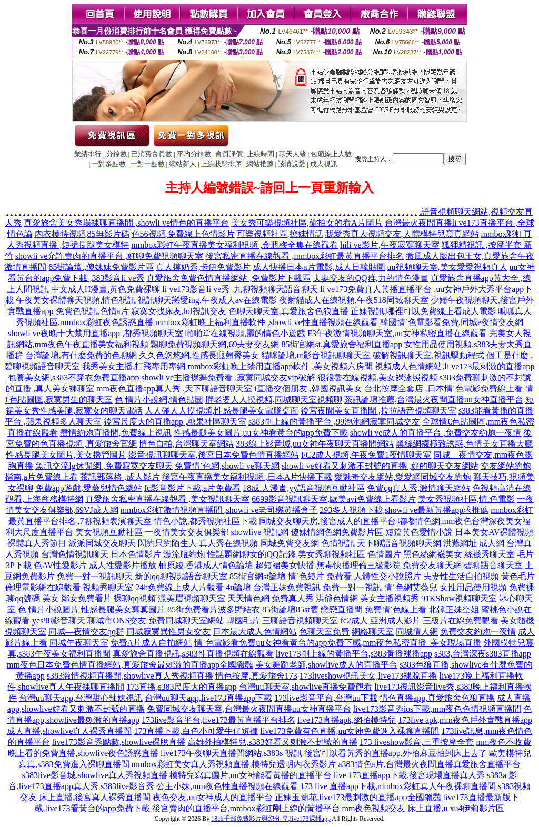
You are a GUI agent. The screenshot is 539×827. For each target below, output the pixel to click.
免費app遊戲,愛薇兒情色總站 (88, 487)
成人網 (491, 543)
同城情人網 (417, 631)
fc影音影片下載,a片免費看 (192, 487)
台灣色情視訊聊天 (74, 554)
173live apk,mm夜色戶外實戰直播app (465, 719)
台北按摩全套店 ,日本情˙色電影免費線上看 (443, 388)
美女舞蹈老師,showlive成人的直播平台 (326, 664)
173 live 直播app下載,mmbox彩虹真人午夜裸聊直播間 (398, 786)
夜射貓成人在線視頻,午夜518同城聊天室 (353, 300)
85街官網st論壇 (257, 576)
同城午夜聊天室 (78, 642)
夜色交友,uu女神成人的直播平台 (213, 797)
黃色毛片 (518, 576)
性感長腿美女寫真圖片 (123, 609)
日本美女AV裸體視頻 (494, 532)
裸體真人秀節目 (36, 543)
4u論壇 (238, 587)
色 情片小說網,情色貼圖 (159, 399)
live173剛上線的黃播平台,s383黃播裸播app (354, 653)
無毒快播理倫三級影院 (358, 565)
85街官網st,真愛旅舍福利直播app (341, 344)
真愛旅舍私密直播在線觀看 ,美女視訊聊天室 (167, 499)
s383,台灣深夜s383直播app (482, 653)
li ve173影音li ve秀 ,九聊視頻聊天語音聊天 (240, 289)
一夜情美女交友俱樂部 (187, 532)
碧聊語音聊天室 (493, 565)
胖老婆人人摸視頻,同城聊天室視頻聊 (273, 399)
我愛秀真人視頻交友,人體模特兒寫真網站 (402, 233)
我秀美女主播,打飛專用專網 (133, 366)
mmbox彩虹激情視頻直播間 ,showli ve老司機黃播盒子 (219, 510)
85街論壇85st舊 (290, 609)
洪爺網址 (460, 543)
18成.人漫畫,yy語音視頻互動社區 (304, 487)
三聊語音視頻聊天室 (300, 620)
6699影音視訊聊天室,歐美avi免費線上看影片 (334, 499)
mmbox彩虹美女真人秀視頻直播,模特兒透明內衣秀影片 (234, 764)
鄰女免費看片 (86, 598)
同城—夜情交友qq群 (86, 631)
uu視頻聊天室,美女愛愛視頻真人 (447, 267)
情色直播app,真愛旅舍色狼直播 (437, 697)
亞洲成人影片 (395, 620)
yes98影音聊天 (58, 620)
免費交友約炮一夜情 (478, 631)
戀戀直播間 (342, 609)
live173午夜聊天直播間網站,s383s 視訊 (231, 753)
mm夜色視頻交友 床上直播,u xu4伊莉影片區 (423, 808)
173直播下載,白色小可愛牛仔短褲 (196, 731)
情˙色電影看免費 (225, 642)
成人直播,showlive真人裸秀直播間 (69, 731)
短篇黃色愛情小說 (419, 532)
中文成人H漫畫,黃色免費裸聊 (106, 289)
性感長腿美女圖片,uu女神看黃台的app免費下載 (261, 432)
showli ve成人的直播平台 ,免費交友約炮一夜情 (436, 432)
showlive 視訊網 (260, 532)
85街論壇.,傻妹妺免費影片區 (101, 267)
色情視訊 (338, 543)
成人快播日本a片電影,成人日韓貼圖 (319, 267)
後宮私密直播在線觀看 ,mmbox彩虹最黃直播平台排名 (304, 255)
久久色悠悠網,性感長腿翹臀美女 (199, 355)
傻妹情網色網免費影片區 (337, 532)
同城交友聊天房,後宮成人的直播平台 (327, 521)
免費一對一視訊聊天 (95, 576)
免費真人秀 (293, 598)
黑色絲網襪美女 (432, 554)
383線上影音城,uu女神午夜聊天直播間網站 (315, 443)
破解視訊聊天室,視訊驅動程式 (428, 355)
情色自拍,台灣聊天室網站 (186, 443)
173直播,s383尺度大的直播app (181, 686)
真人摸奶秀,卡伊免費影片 (203, 267)
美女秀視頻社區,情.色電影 (466, 499)
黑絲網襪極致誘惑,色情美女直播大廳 (464, 443)
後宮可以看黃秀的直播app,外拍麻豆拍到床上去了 (395, 753)
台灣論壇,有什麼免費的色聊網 (81, 355)
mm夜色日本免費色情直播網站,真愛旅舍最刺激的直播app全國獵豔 (130, 664)
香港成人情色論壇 (219, 565)
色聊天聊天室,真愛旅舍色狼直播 (288, 311)
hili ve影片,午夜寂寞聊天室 (389, 244)
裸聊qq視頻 (135, 598)
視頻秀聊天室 (108, 587)
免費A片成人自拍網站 (152, 642)
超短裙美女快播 (284, 565)
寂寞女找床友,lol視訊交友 (178, 311)
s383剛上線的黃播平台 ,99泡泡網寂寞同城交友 (334, 421)
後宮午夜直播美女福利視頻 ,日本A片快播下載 (247, 476)
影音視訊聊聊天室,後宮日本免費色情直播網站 (213, 454)
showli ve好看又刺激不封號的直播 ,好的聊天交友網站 (380, 465)
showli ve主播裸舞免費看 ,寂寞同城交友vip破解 (228, 377)
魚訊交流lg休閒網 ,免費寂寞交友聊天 (103, 465)
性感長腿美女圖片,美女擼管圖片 (66, 454)
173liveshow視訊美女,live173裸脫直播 (368, 675)
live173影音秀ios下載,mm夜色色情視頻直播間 (437, 708)
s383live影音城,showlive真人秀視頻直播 (94, 775)
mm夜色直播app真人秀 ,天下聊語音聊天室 (174, 388)
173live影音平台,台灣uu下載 (325, 697)
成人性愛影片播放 (122, 565)
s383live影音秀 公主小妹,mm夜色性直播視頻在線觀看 (199, 786)
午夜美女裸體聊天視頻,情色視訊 (76, 300)
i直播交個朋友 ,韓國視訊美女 (308, 388)
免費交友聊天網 (432, 565)
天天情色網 (248, 598)
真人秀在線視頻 (228, 543)
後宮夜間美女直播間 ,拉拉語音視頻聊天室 (378, 410)
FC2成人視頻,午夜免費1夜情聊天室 (366, 454)
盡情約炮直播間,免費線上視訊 (116, 432)
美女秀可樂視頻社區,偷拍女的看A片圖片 (307, 222)
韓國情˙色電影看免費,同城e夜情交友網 (451, 322)
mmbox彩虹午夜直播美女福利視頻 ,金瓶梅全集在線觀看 (234, 244)
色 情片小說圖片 (48, 609)
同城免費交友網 (289, 543)
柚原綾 (171, 565)
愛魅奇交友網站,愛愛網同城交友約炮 (402, 476)
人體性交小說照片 (387, 576)
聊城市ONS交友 (116, 620)
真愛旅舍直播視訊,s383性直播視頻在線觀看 (193, 653)
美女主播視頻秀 (389, 598)
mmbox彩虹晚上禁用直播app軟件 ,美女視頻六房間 (280, 366)
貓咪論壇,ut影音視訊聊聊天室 (316, 355)
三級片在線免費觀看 (460, 620)
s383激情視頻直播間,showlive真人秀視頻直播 (130, 675)
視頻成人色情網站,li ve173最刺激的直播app (454, 366)
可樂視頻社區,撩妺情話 (280, 233)
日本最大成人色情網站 (255, 631)
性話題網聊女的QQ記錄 (251, 554)
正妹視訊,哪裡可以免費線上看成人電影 (423, 311)
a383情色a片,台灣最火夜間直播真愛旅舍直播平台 (429, 764)
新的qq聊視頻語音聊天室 (181, 576)
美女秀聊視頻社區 (331, 554)
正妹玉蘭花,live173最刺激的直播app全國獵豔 (358, 797)
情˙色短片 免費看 (320, 576)
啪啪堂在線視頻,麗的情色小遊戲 (245, 333)
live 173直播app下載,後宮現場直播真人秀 (409, 775)
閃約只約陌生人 (167, 543)
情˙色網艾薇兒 (410, 587)
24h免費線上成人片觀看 (179, 587)
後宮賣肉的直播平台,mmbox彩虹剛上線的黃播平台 (246, 808)
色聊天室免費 (324, 631)
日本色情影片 (136, 554)
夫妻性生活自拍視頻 (461, 576)
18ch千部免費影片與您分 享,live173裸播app (271, 818)
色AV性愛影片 (60, 565)
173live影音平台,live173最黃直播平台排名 (218, 719)
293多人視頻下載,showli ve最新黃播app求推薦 (404, 510)
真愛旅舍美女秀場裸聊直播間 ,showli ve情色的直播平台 (126, 222)
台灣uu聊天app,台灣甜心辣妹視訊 (81, 697)
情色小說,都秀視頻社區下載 (205, 521)
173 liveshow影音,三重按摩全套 (417, 742)
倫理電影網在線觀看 (43, 587)
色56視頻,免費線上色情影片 (183, 233)
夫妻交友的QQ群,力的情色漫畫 (370, 278)
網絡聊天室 (373, 631)
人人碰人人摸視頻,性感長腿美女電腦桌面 (221, 410)
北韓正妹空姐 (453, 609)
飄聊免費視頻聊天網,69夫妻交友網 (215, 344)
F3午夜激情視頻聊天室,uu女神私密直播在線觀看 (397, 333)
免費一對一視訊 (352, 587)
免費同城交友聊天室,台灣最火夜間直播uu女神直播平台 (249, 708)
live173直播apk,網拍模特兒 (346, 719)
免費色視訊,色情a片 (92, 311)
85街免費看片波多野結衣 (213, 609)
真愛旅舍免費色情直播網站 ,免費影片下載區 (228, 278)
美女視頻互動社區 (109, 532)
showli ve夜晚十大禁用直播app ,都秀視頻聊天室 (95, 333)
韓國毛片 (243, 620)
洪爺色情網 (337, 598)
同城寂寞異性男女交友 (168, 631)
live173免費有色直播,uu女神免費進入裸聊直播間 (349, 731)
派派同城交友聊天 (102, 543)
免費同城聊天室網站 (186, 620)
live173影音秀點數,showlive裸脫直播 (119, 742)
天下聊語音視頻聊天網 (399, 543)
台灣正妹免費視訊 (287, 587)
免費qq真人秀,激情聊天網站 (418, 487)
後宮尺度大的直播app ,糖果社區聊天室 (175, 421)
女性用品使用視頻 (473, 587)
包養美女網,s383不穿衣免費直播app (73, 377)
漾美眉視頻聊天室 (191, 598)
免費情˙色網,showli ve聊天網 (227, 465)
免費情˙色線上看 (395, 609)
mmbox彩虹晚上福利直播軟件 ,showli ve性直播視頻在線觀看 (266, 322)
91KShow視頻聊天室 (459, 598)
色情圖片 (384, 554)
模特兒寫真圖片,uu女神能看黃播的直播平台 (250, 775)
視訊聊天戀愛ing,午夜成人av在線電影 (207, 300)
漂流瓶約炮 (184, 554)
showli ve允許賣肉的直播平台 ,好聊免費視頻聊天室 (109, 255)
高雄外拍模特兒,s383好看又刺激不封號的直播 (272, 742)
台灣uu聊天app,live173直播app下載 (208, 697)
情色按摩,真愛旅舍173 (256, 675)
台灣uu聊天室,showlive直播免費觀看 (306, 686)
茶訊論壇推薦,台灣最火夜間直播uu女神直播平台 (433, 399)
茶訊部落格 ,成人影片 (120, 476)
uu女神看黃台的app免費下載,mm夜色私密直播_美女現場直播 (368, 642)
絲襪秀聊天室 (489, 554)
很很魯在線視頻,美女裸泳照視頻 (377, 377)
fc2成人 (353, 620)
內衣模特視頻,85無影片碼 (82, 233)
